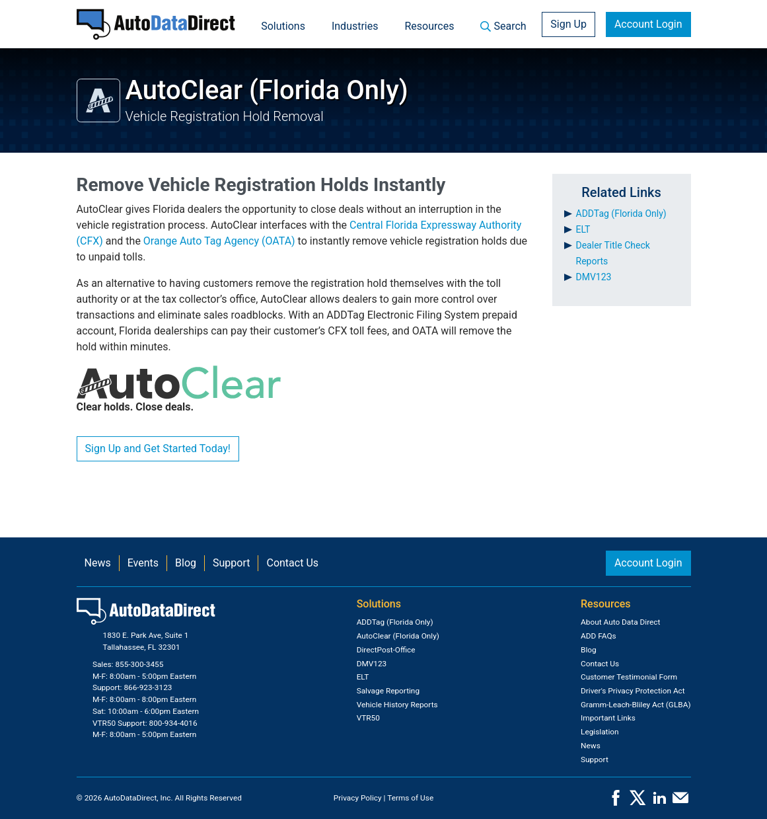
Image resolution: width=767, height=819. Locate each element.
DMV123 (594, 277)
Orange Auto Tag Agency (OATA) (219, 241)
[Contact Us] (680, 801)
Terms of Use (410, 797)
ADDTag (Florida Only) (621, 213)
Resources (430, 26)
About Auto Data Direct (620, 622)
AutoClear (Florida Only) (398, 636)
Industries (355, 26)
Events (143, 563)
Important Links (608, 717)
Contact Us (292, 563)
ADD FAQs (598, 636)
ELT (583, 229)
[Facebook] (616, 801)
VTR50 (368, 717)
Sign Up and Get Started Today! (158, 448)
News (98, 563)
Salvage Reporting (388, 690)
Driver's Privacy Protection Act (633, 690)
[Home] (156, 24)
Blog (185, 563)
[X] (637, 801)
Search (503, 26)
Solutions (283, 26)
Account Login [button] (648, 24)
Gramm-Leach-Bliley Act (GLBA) (635, 704)
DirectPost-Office (386, 649)
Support (231, 563)
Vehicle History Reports (397, 704)
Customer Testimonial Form (629, 677)
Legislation (600, 731)
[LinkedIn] (659, 801)
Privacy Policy (358, 797)
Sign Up (568, 24)
